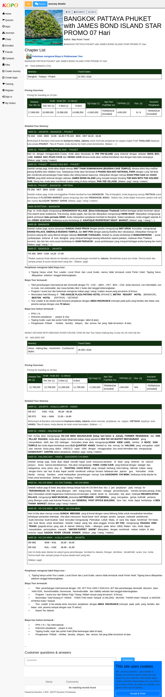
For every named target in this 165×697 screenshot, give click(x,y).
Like (92, 12)
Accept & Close (138, 693)
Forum (40, 3)
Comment (128, 660)
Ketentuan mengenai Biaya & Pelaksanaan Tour (57, 56)
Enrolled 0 (79, 12)
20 (68, 12)
